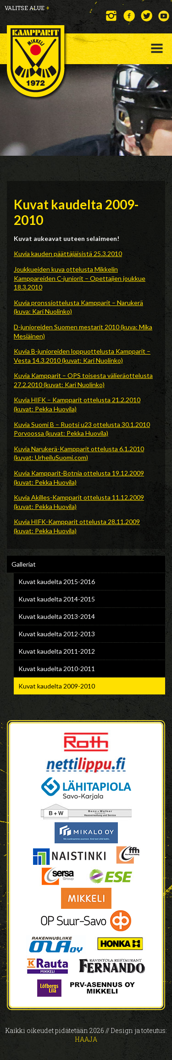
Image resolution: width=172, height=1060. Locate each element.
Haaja (86, 1039)
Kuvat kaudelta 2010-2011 (56, 668)
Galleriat (23, 564)
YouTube (164, 16)
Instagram (111, 16)
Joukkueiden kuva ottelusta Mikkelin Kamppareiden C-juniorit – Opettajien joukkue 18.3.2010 (79, 278)
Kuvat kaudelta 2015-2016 (56, 581)
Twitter (146, 16)
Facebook (129, 16)
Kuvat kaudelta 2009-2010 (56, 686)
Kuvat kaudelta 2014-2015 (56, 599)
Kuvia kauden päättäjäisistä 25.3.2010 (68, 253)
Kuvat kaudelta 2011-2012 (56, 651)
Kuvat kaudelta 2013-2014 (56, 616)
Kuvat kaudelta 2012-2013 (56, 634)
